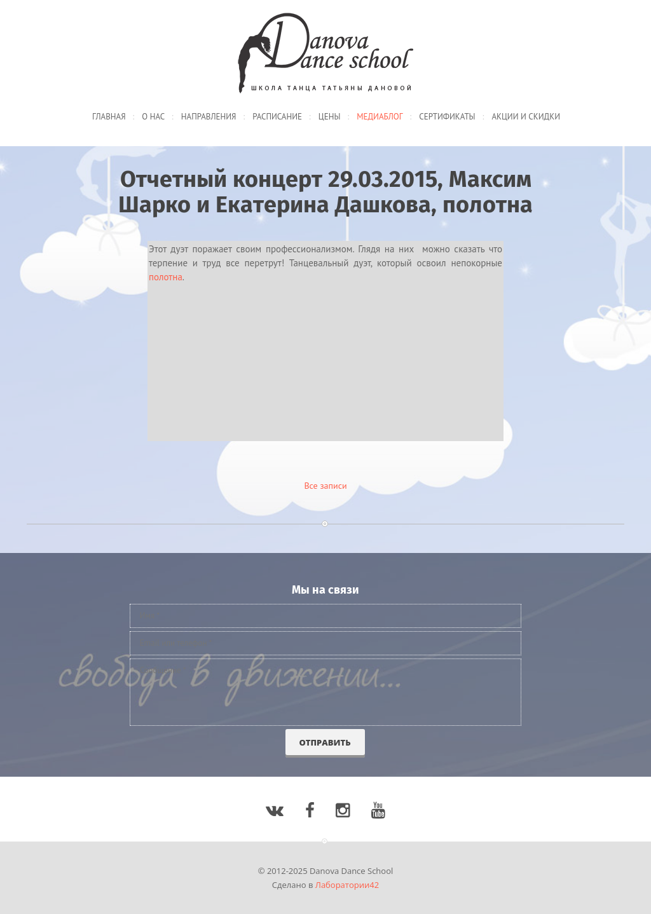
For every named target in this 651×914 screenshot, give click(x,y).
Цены (330, 116)
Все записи (325, 485)
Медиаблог (379, 116)
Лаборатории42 (347, 884)
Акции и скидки (525, 116)
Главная (109, 116)
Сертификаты (447, 116)
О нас (153, 116)
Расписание (277, 116)
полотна (165, 277)
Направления (208, 116)
